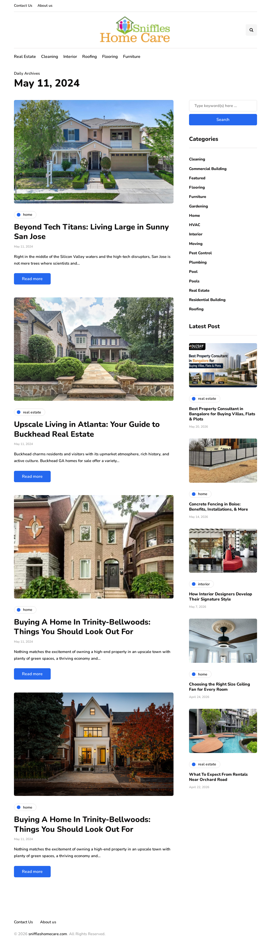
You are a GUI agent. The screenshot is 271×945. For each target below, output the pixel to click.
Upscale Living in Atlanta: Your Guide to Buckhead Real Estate (87, 429)
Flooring (110, 56)
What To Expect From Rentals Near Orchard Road (218, 777)
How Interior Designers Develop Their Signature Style (220, 596)
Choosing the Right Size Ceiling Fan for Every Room (219, 686)
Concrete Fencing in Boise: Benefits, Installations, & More (218, 506)
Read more (32, 279)
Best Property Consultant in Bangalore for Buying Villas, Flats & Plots (222, 414)
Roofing (89, 56)
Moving (195, 243)
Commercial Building (208, 168)
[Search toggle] (251, 30)
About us (44, 5)
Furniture (131, 56)
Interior (70, 56)
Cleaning (49, 56)
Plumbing (198, 262)
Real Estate (25, 56)
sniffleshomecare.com (47, 933)
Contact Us (23, 5)
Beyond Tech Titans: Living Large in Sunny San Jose (91, 232)
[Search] (223, 105)
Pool (193, 271)
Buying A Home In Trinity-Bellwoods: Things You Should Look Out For (82, 627)
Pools (194, 281)
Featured (197, 178)
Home (194, 215)
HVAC (194, 224)
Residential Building (207, 299)
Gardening (198, 206)
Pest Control (200, 253)
